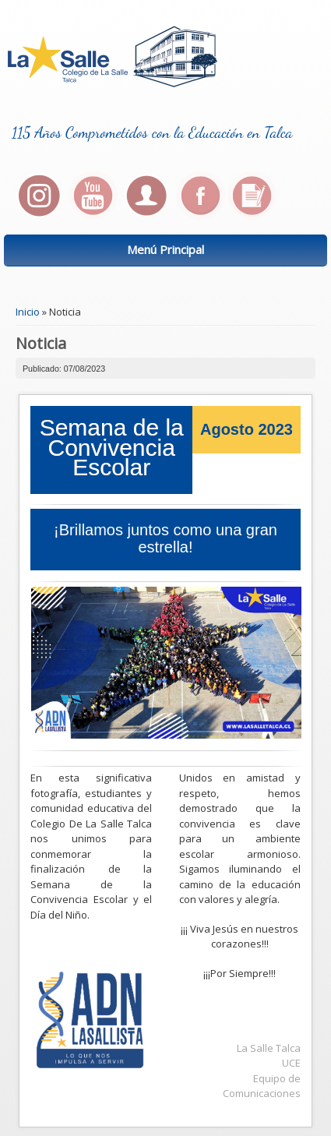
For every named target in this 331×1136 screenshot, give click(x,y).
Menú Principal (165, 249)
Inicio (28, 312)
